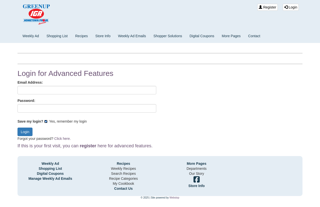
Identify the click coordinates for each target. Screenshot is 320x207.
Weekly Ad (30, 36)
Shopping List (57, 36)
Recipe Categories (123, 179)
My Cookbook (123, 184)
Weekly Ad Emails (132, 36)
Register (267, 7)
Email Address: (30, 82)
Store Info (102, 36)
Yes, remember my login (65, 121)
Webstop (174, 197)
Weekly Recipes (123, 169)
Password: (26, 101)
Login (290, 7)
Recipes (81, 36)
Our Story (196, 174)
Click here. (62, 139)
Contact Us (123, 189)
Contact (254, 36)
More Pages (231, 36)
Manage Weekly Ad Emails (50, 179)
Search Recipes (123, 174)
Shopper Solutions (168, 36)
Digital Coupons (202, 36)
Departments (196, 169)
